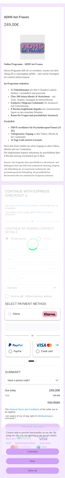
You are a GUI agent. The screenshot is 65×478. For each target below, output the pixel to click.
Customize (32, 451)
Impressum (45, 443)
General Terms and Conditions (24, 409)
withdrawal (42, 416)
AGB (8, 443)
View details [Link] (53, 402)
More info (11, 438)
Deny (32, 461)
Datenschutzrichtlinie (25, 443)
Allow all (32, 470)
